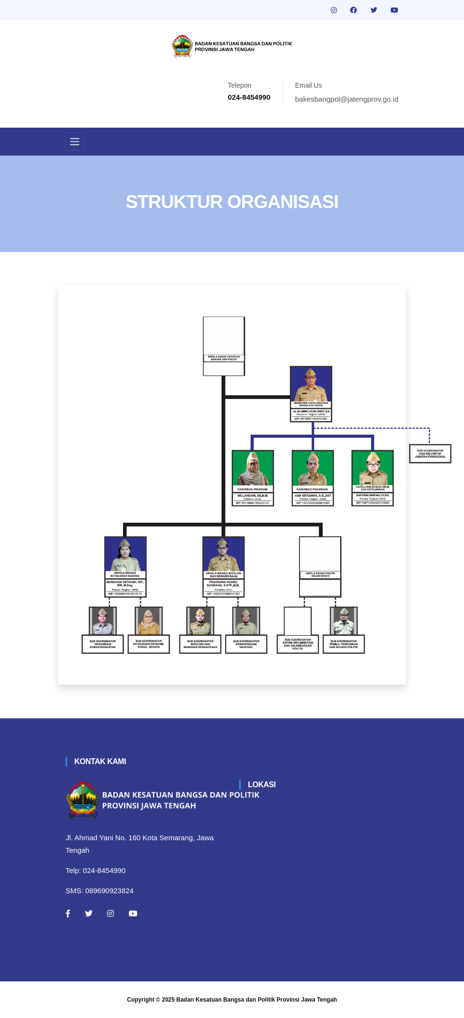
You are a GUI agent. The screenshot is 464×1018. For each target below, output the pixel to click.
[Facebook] (68, 913)
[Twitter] (89, 913)
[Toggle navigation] (75, 141)
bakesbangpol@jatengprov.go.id (346, 99)
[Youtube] (133, 913)
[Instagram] (110, 913)
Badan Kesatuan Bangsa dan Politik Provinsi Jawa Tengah (257, 999)
